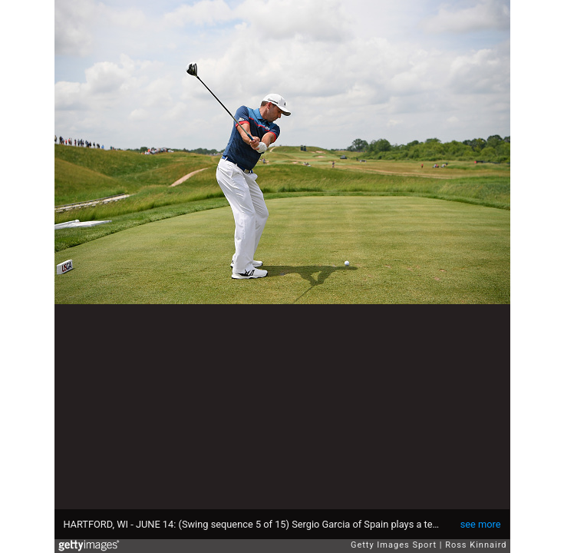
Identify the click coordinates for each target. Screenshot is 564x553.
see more (480, 524)
